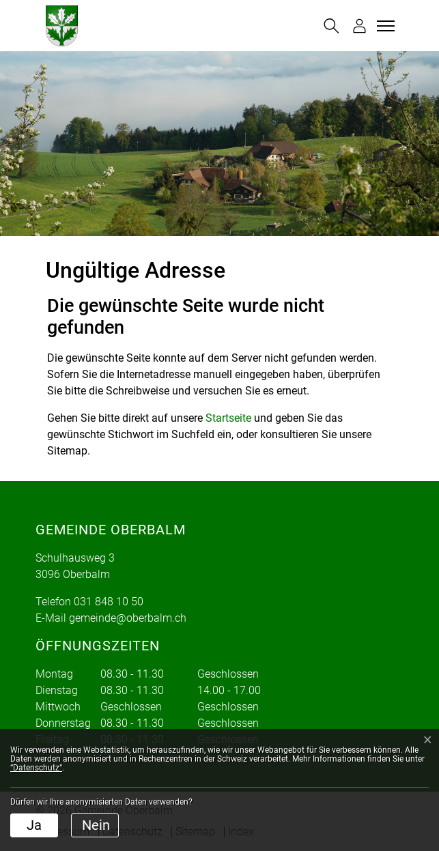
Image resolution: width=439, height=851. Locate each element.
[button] (331, 26)
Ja (34, 825)
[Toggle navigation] (383, 26)
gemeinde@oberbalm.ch (127, 617)
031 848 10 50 (108, 601)
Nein (96, 825)
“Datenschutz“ (36, 768)
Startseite (228, 418)
